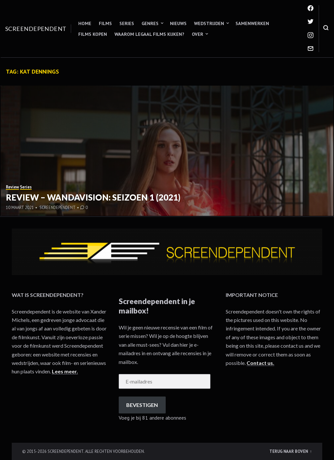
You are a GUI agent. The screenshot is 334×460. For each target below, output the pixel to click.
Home (84, 23)
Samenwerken (252, 23)
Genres (150, 23)
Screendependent (36, 28)
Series (126, 23)
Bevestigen (142, 405)
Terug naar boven (289, 451)
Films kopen (92, 34)
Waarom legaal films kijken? (149, 34)
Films (105, 23)
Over (197, 34)
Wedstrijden (209, 23)
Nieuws (178, 23)
